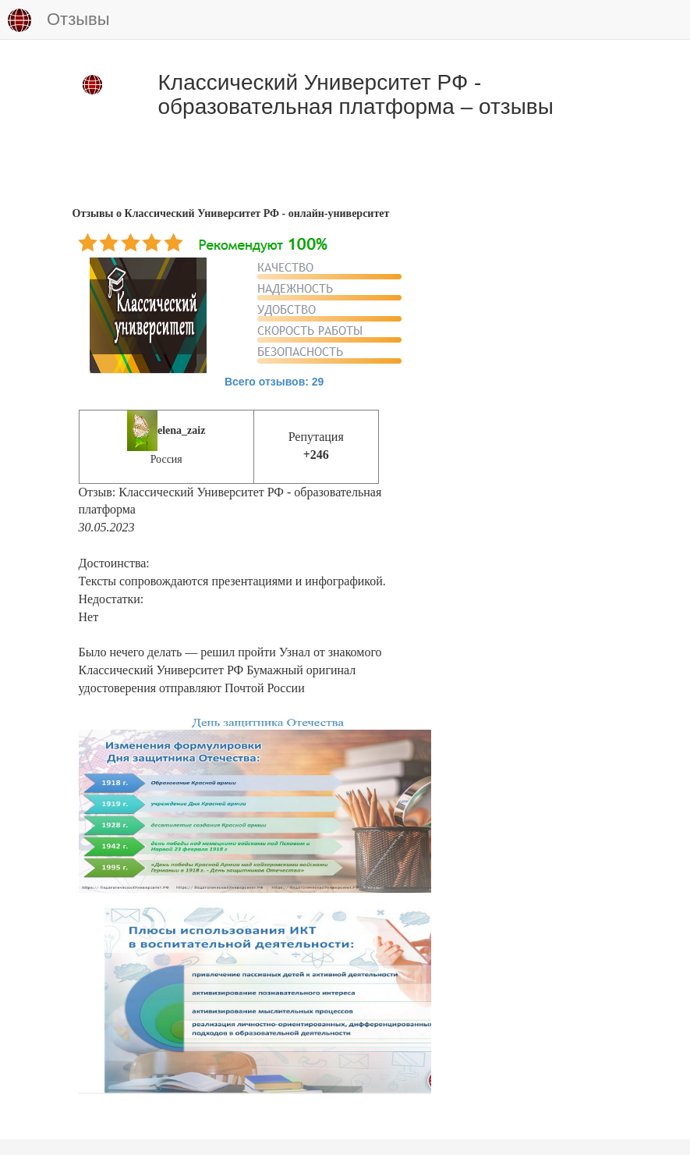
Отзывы (59, 20)
